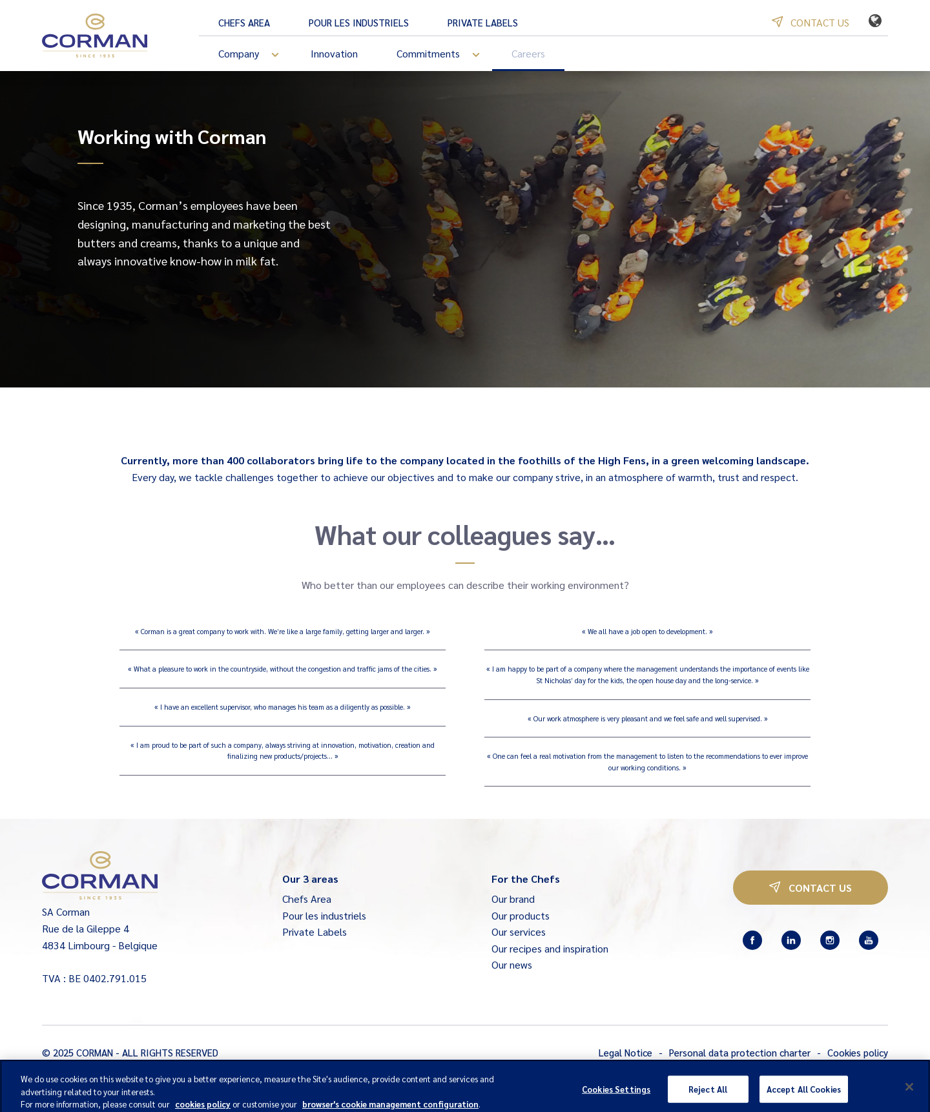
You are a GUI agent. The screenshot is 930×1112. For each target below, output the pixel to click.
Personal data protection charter (740, 1052)
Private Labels (483, 22)
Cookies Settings (616, 1094)
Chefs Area (244, 22)
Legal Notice (625, 1052)
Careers (528, 53)
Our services (518, 931)
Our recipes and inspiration (549, 948)
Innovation (334, 53)
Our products (520, 915)
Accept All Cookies (804, 1094)
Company (254, 55)
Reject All (707, 1094)
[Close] (909, 1093)
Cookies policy (857, 1052)
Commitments (444, 55)
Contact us (810, 22)
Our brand (513, 898)
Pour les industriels (359, 22)
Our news (511, 964)
